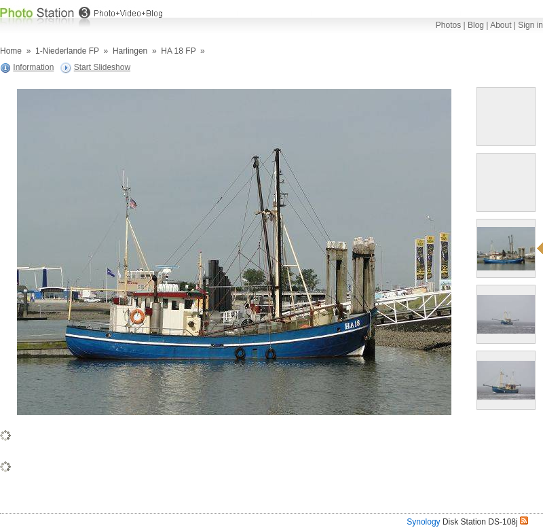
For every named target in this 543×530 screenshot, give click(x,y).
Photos (448, 25)
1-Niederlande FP (67, 51)
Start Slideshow (102, 67)
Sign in (530, 25)
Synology (423, 522)
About (500, 25)
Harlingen (130, 51)
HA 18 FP (178, 51)
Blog (476, 25)
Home (11, 51)
